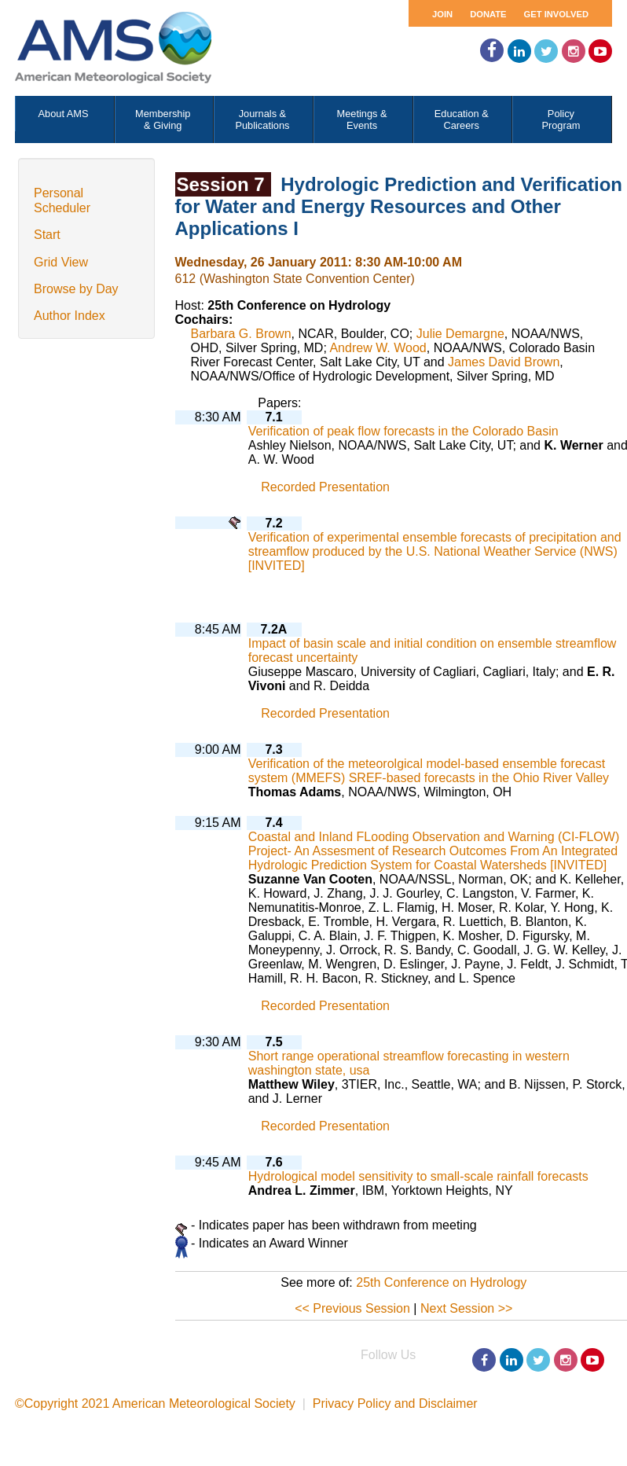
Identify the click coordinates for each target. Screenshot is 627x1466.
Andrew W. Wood (377, 348)
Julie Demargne (460, 333)
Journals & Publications (262, 119)
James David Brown (503, 362)
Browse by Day (76, 289)
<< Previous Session (352, 1308)
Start (47, 234)
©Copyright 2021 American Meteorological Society (155, 1403)
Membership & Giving (162, 119)
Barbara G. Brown (241, 333)
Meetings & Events (362, 119)
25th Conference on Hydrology (441, 1282)
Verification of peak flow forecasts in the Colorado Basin (403, 431)
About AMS (63, 113)
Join (442, 14)
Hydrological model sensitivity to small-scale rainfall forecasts (418, 1176)
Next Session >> (466, 1308)
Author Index (69, 315)
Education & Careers (461, 119)
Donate (488, 14)
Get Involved (556, 14)
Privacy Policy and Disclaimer (395, 1403)
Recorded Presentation (325, 487)
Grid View (61, 262)
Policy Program (560, 119)
